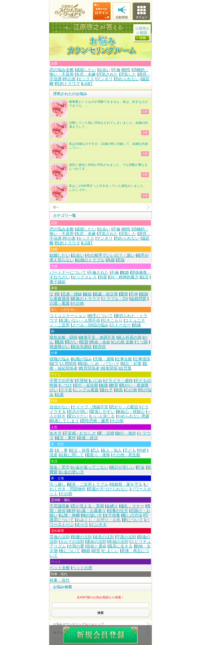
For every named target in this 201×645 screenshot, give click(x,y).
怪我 (84, 342)
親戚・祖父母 (106, 294)
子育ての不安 (62, 380)
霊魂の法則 (60, 537)
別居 (103, 277)
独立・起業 (131, 363)
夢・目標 (106, 433)
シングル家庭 (86, 390)
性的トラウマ (68, 83)
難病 (60, 342)
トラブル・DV (115, 298)
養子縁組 (58, 281)
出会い (104, 69)
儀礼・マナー (132, 506)
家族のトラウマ (86, 298)
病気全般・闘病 (63, 337)
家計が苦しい (122, 467)
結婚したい (60, 255)
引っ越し (58, 484)
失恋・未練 (86, 74)
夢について (133, 520)
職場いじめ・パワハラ (99, 363)
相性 (126, 69)
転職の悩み (82, 359)
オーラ (82, 524)
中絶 (142, 450)
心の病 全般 (123, 342)
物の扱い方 (92, 515)
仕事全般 (124, 359)
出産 (60, 394)
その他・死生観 (126, 455)
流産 (54, 455)
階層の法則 (82, 537)
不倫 (116, 69)
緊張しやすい (103, 411)
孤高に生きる (120, 546)
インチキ (99, 524)
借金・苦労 (59, 467)
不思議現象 (59, 506)
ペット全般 (60, 568)
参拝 (72, 510)
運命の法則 (96, 541)
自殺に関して (72, 455)
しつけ (66, 385)
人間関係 (69, 363)
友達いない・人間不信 (80, 320)
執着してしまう (65, 421)
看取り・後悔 (98, 455)
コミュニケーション (68, 315)
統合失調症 (82, 346)
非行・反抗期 (86, 385)
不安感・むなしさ (80, 433)
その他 (78, 303)
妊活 (145, 277)
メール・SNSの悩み (90, 325)
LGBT (87, 83)
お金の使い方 (72, 472)
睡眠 (86, 550)
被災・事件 (66, 438)
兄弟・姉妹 (72, 294)
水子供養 (112, 515)
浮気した (128, 74)
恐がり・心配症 (124, 407)
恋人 (96, 450)
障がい (72, 342)
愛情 (124, 294)
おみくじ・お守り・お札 (98, 520)
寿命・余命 (100, 342)
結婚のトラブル (90, 260)
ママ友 (66, 390)
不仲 (134, 294)
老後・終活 (88, 438)
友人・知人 (112, 450)
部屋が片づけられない (108, 489)
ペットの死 (82, 568)
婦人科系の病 (130, 337)
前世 (96, 550)
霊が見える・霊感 (88, 506)
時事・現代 (59, 580)
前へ (56, 207)
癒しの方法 (132, 515)
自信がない (60, 407)
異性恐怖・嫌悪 (95, 421)
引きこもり (112, 320)
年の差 (70, 79)
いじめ (96, 380)
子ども (130, 450)
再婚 (111, 260)
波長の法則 (104, 537)
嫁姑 (88, 294)
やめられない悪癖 (133, 416)
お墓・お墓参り (92, 510)
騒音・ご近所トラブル (88, 484)
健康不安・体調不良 (97, 337)
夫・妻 (62, 450)
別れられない (127, 79)
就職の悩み (60, 359)
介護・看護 (59, 303)
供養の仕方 (118, 510)
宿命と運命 (96, 546)
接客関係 (110, 368)
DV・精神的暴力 (123, 277)
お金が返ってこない (90, 467)
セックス (86, 79)
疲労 (55, 363)
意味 (121, 260)
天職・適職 (104, 359)
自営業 (126, 368)
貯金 (141, 467)
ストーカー (121, 325)
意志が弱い (78, 411)
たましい (111, 550)
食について (70, 550)
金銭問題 (138, 298)
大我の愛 (76, 546)
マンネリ (104, 79)
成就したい (86, 69)
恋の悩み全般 (62, 69)
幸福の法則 (118, 541)
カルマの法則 (72, 541)
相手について (101, 315)
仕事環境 (142, 359)
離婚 (125, 272)
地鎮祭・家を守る (126, 484)
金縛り (112, 506)
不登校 (82, 380)
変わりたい (78, 416)
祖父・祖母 (80, 450)
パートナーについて (68, 272)
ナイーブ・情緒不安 (90, 407)
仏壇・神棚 (70, 515)
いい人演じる (103, 416)
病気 (119, 390)
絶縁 (137, 325)
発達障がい (60, 346)
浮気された (108, 74)
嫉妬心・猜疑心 (131, 411)
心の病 (131, 390)
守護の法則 (126, 537)
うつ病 (142, 342)
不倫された (98, 272)
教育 (114, 385)
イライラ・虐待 (118, 380)
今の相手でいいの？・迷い (110, 255)
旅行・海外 (126, 433)
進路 (104, 385)
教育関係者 (89, 368)
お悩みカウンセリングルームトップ (78, 624)
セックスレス (84, 277)
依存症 (100, 346)
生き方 (56, 433)
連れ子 (107, 390)
